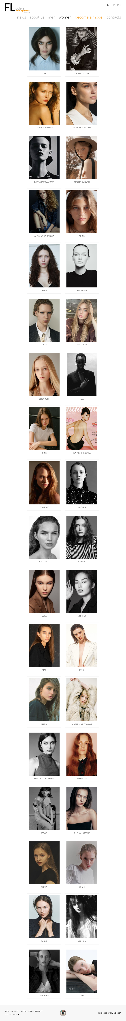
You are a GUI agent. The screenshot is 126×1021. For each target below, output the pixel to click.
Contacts (114, 17)
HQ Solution (115, 1012)
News (21, 17)
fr (113, 5)
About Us (37, 17)
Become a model (89, 17)
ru (119, 5)
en (107, 5)
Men (52, 17)
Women (65, 17)
